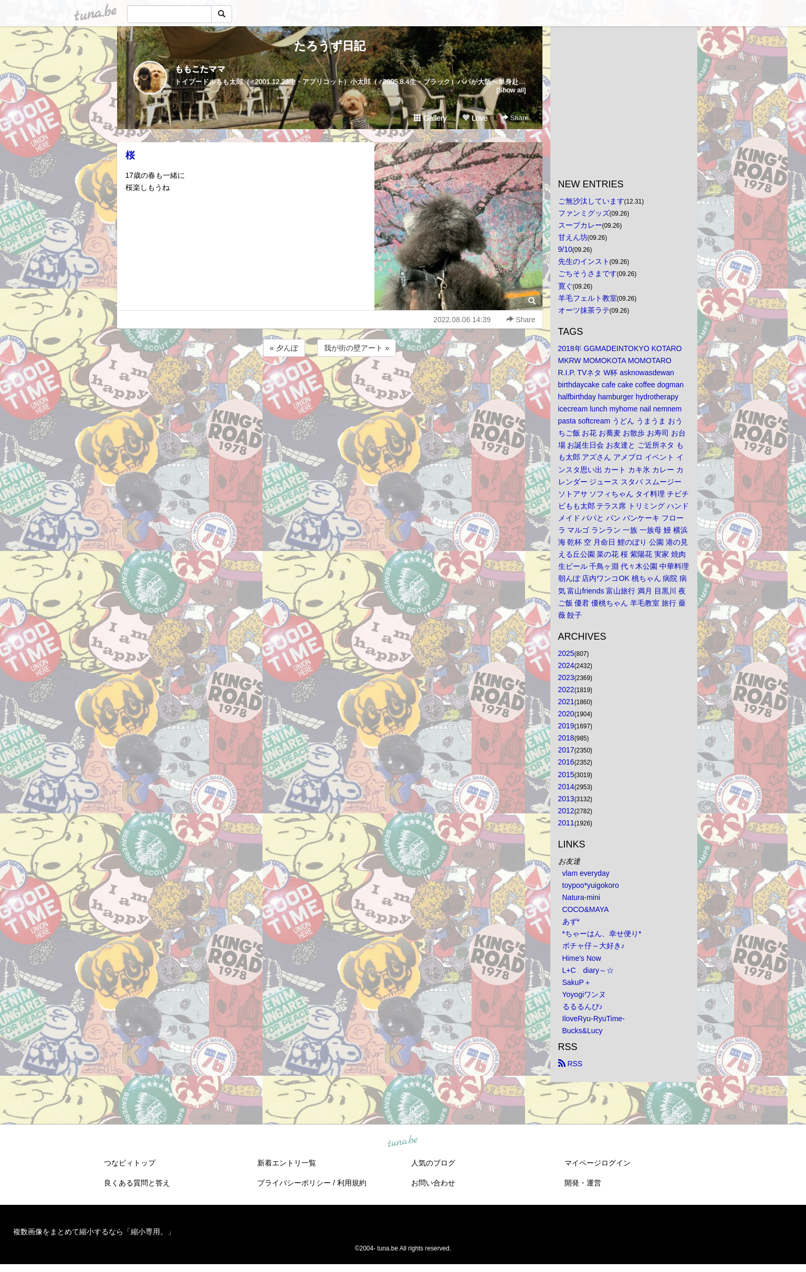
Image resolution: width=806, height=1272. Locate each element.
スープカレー (580, 225)
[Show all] (511, 90)
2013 (566, 798)
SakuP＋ (576, 982)
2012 (566, 811)
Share (514, 118)
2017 (566, 750)
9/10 (565, 249)
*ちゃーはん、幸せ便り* (602, 933)
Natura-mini (581, 897)
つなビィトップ (129, 1163)
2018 (566, 738)
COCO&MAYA (585, 909)
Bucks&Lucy (582, 1030)
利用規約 (352, 1183)
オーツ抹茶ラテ (584, 310)
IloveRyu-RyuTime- (593, 1018)
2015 (566, 774)
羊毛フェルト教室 (587, 298)
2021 (566, 701)
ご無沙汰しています (591, 201)
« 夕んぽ (284, 348)
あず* (571, 921)
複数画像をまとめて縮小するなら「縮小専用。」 (94, 1231)
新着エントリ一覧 (286, 1163)
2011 (566, 823)
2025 (566, 653)
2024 (566, 665)
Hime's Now (581, 958)
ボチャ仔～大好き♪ (593, 945)
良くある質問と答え (137, 1183)
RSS (570, 1063)
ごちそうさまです (587, 273)
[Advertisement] (329, 387)
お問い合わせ (433, 1183)
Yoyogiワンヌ (584, 994)
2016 (566, 762)
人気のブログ (433, 1163)
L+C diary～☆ (588, 970)
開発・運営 (582, 1183)
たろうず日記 (329, 45)
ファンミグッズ (584, 213)
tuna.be (402, 1141)
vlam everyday (586, 873)
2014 (566, 786)
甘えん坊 (573, 237)
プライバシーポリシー (294, 1183)
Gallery (430, 118)
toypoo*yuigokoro (590, 885)
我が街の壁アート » (356, 348)
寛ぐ (565, 286)
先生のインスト (584, 261)
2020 (566, 713)
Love (474, 118)
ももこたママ (200, 69)
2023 (566, 677)
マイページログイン (597, 1163)
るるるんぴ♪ (582, 1006)
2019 (566, 726)
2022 (566, 689)
